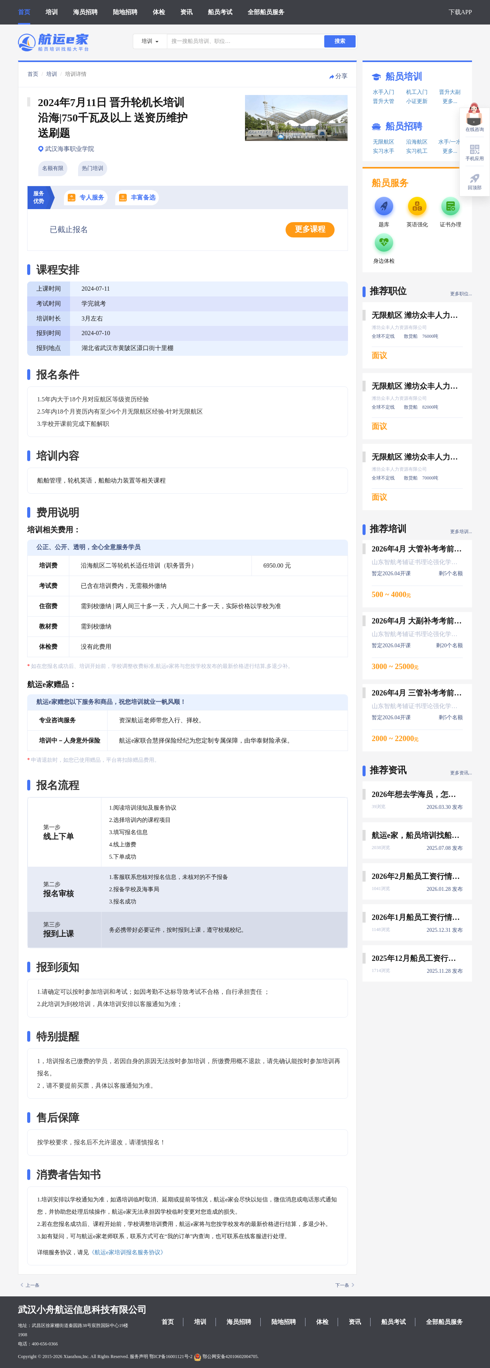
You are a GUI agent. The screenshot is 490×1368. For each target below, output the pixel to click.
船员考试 (220, 12)
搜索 (340, 41)
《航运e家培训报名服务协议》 (127, 1252)
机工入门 (417, 92)
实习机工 (417, 151)
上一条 (30, 1285)
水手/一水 (449, 142)
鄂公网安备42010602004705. (226, 1356)
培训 (52, 12)
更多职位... (461, 293)
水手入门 (383, 92)
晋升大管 (383, 101)
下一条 (344, 1285)
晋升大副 (450, 92)
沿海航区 (417, 142)
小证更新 (417, 101)
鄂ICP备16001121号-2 (170, 1356)
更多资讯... (461, 773)
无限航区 (383, 142)
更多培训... (461, 531)
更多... (450, 101)
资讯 (186, 12)
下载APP (460, 12)
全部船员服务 (266, 12)
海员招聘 (85, 12)
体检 (159, 12)
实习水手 (383, 151)
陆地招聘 (125, 12)
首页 (24, 12)
